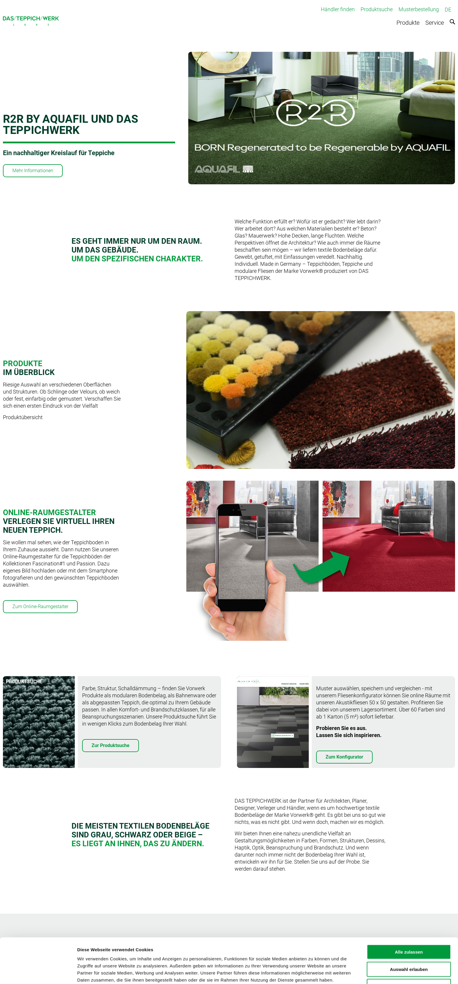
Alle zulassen (409, 925)
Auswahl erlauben (409, 942)
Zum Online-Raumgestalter (40, 606)
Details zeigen (313, 972)
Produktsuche (377, 9)
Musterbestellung (419, 9)
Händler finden (338, 9)
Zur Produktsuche (111, 745)
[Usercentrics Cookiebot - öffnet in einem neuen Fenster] (38, 972)
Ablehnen (409, 959)
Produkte (407, 22)
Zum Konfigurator (344, 757)
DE (448, 9)
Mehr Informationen (32, 170)
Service (434, 22)
